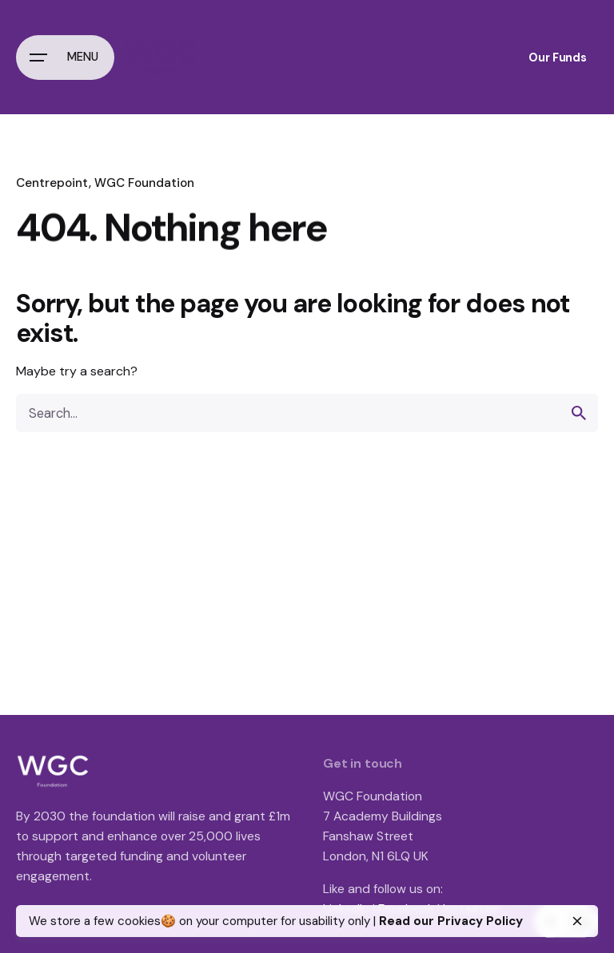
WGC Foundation (144, 183)
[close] (577, 921)
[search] (579, 413)
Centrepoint (52, 183)
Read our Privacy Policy (451, 921)
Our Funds (557, 57)
